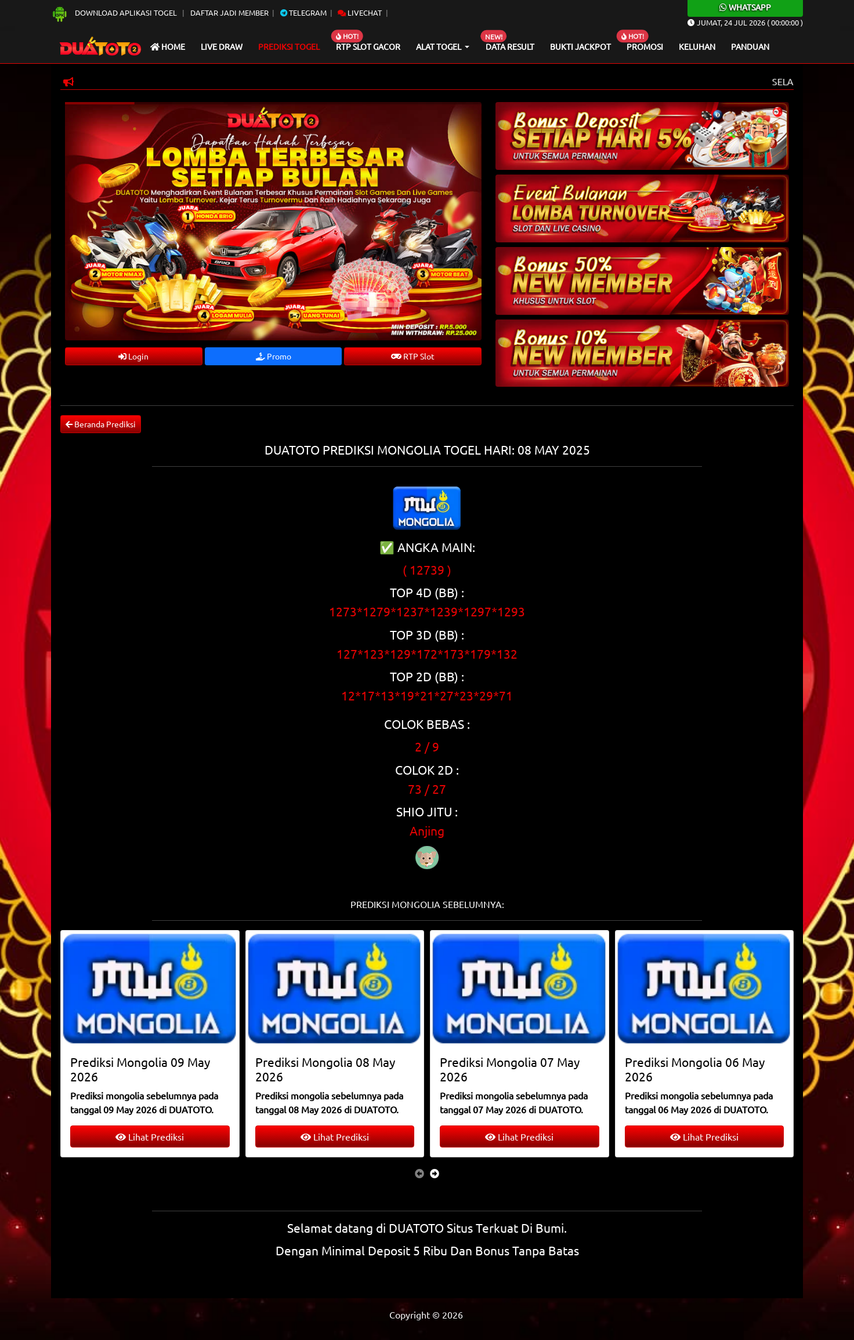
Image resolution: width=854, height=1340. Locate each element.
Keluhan (697, 46)
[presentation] (419, 1173)
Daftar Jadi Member (229, 12)
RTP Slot (413, 356)
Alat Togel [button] (439, 46)
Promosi (645, 46)
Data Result (510, 46)
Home (167, 46)
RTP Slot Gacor (368, 46)
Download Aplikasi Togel (115, 12)
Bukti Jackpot (580, 46)
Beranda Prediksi (101, 424)
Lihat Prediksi (149, 1136)
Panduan (750, 46)
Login (133, 356)
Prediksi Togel (289, 46)
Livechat (360, 12)
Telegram (303, 12)
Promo (273, 356)
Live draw (222, 46)
